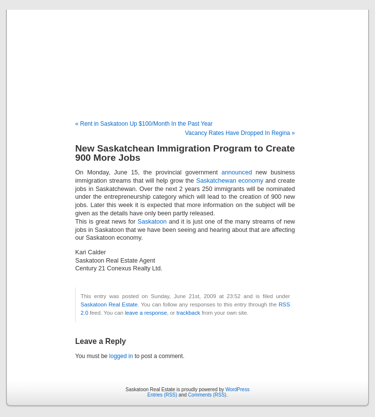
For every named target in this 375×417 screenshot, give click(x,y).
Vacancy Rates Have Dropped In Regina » (240, 133)
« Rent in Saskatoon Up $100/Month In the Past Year (144, 123)
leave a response (146, 313)
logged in (121, 356)
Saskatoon (152, 221)
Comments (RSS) (207, 395)
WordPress (238, 389)
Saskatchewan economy (229, 180)
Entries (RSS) (162, 395)
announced (237, 172)
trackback (188, 313)
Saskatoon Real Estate (187, 54)
